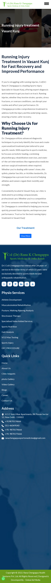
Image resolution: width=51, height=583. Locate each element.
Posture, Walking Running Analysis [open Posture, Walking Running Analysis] (18, 310)
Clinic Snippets (8, 373)
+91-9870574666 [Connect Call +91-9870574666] (13, 429)
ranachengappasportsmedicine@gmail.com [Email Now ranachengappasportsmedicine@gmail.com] (25, 438)
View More (25, 236)
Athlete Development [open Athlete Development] (12, 299)
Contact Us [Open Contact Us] (7, 400)
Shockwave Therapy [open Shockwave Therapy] (11, 316)
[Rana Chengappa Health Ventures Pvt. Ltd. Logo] (17, 4)
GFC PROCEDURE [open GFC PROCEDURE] (10, 348)
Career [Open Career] (5, 395)
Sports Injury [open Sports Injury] (7, 342)
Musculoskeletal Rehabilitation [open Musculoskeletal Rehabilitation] (16, 305)
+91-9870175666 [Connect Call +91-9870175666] (13, 433)
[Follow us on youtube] (32, 284)
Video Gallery (8, 384)
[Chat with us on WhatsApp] (4, 284)
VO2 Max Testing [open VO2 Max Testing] (10, 337)
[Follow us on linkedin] (21, 284)
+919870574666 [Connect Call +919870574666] (13, 421)
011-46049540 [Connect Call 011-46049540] (12, 425)
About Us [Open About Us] (6, 368)
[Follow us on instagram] (27, 284)
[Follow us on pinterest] (15, 284)
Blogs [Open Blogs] (4, 389)
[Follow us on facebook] (10, 284)
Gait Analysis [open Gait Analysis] (8, 332)
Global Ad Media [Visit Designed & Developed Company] (32, 580)
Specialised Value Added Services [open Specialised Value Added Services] (17, 321)
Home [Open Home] (4, 363)
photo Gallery (8, 379)
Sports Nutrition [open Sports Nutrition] (9, 326)
